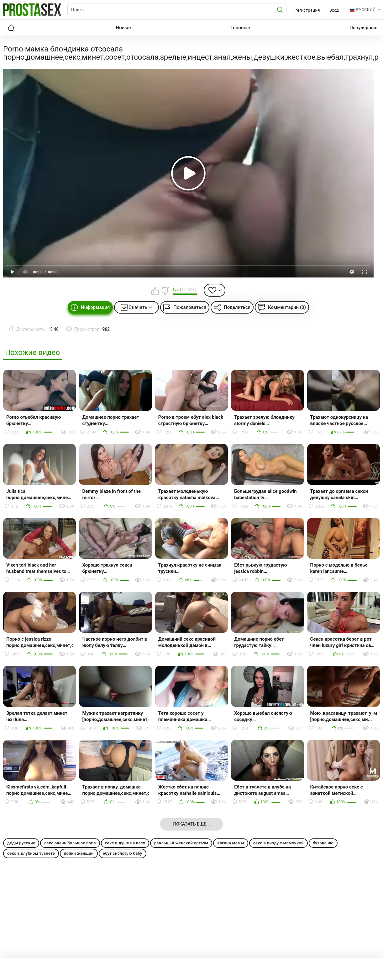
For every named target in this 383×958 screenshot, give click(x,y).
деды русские (21, 843)
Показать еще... (191, 823)
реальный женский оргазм (181, 843)
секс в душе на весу (125, 843)
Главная (11, 27)
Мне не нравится (165, 291)
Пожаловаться (189, 307)
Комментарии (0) (287, 307)
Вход (334, 10)
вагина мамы (230, 843)
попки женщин (79, 853)
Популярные (363, 27)
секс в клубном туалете (31, 853)
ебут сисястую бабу (122, 853)
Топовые (240, 27)
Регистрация (307, 10)
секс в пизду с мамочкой (278, 843)
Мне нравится (155, 291)
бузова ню (323, 843)
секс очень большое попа (70, 843)
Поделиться (237, 307)
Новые (123, 27)
